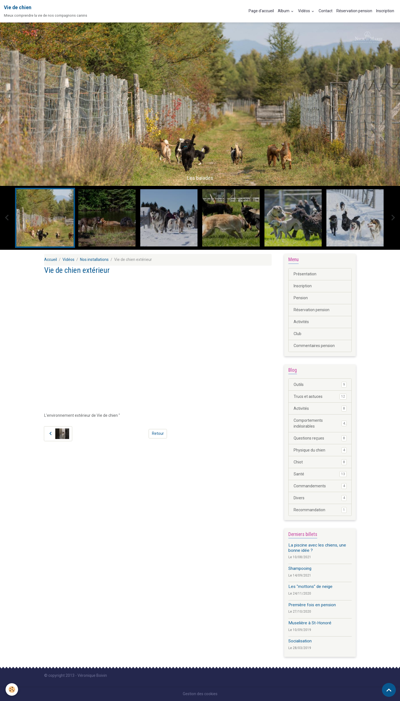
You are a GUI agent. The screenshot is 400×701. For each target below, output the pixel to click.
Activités (301, 322)
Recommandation (320, 510)
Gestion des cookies (200, 694)
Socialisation (300, 640)
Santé (320, 474)
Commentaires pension (314, 345)
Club (297, 333)
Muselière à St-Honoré (309, 622)
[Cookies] (12, 689)
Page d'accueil (261, 11)
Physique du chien (320, 450)
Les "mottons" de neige (310, 586)
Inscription (385, 11)
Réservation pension (354, 11)
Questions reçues (320, 438)
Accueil (50, 259)
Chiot (320, 462)
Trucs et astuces (320, 396)
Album (284, 11)
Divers (320, 498)
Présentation (305, 274)
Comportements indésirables (320, 423)
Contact (325, 11)
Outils (320, 384)
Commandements (320, 486)
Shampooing (299, 568)
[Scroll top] (389, 690)
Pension (301, 298)
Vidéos (304, 11)
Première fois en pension (312, 604)
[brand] (45, 11)
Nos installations (94, 259)
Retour (158, 433)
